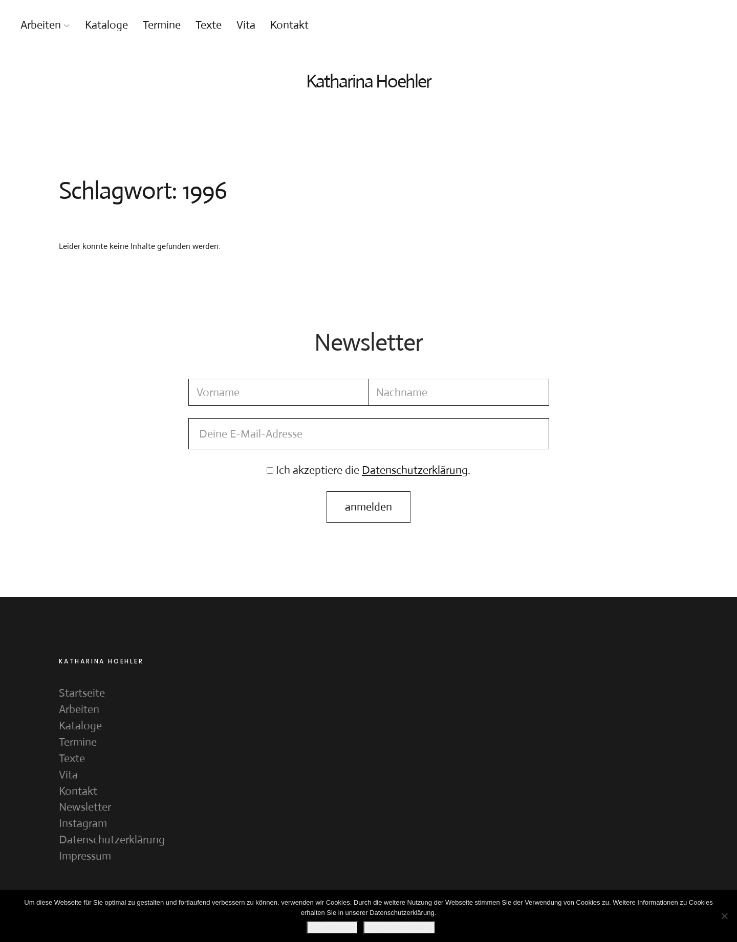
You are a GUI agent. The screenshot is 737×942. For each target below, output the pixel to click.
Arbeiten (40, 25)
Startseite (82, 693)
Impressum (85, 856)
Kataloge (106, 25)
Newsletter (85, 807)
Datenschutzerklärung (112, 839)
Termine (162, 25)
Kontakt (289, 25)
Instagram (83, 823)
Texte (209, 25)
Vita (245, 25)
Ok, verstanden (332, 927)
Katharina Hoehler (368, 81)
